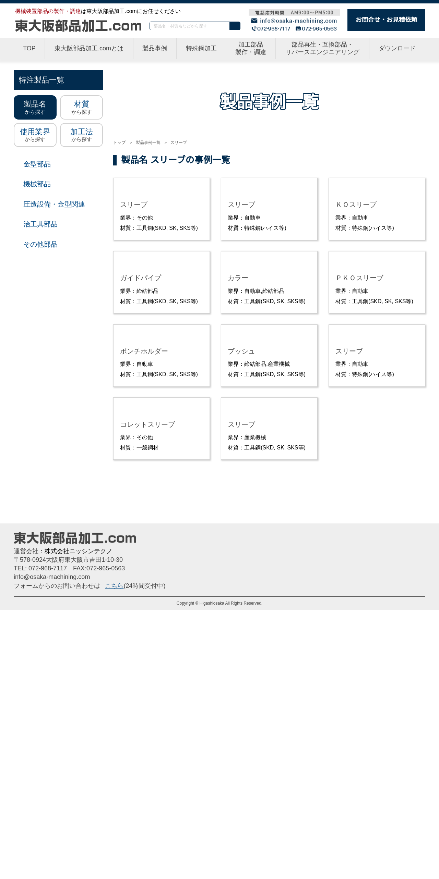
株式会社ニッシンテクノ (78, 820)
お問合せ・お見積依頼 (386, 19)
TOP (29, 48)
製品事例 (155, 48)
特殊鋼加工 (201, 48)
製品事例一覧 (147, 142)
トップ (119, 142)
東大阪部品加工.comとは (89, 48)
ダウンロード (397, 48)
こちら (114, 854)
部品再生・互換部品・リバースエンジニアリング (322, 48)
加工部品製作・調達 (251, 48)
